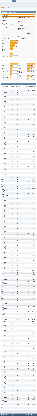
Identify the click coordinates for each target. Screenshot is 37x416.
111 (11, 17)
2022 (3, 184)
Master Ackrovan (5, 56)
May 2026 (5, 92)
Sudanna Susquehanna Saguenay (4, 50)
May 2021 (5, 276)
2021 (3, 186)
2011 (3, 302)
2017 (3, 291)
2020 (3, 286)
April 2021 (5, 277)
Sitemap (13, 414)
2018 (3, 289)
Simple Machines (8, 414)
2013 (3, 298)
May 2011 (5, 319)
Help (27, 414)
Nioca (3, 46)
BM (2, 75)
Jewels (3, 43)
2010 (3, 404)
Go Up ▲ (35, 414)
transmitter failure (5, 77)
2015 (3, 295)
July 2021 (5, 272)
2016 (3, 293)
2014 (3, 296)
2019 (3, 288)
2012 (3, 300)
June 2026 (5, 90)
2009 (3, 406)
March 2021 (5, 279)
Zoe (2, 53)
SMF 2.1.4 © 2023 (3, 414)
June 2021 (5, 274)
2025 (3, 179)
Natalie (28, 26)
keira (3, 40)
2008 (3, 407)
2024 (3, 181)
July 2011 (5, 316)
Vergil (3, 74)
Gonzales (3, 54)
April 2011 (5, 321)
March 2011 (5, 397)
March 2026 (5, 172)
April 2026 (5, 171)
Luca (3, 69)
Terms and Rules (30, 414)
